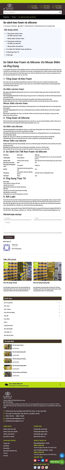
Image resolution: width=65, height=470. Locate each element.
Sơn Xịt (6, 316)
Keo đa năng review (10, 283)
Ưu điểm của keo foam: (15, 35)
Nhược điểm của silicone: (15, 46)
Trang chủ (6, 443)
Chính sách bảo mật (9, 429)
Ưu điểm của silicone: (14, 43)
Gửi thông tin (9, 237)
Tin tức (5, 453)
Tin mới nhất (9, 341)
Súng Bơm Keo (8, 325)
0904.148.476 (10, 416)
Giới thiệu (6, 446)
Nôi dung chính (11, 30)
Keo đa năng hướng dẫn (41, 283)
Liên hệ (5, 455)
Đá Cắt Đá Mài (8, 329)
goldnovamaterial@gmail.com (15, 418)
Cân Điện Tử (7, 332)
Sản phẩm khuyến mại (10, 451)
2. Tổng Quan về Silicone (13, 41)
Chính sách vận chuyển (10, 431)
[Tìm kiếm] (60, 12)
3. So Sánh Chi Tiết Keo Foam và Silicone (18, 49)
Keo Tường (7, 309)
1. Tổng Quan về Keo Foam (14, 33)
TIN (9, 260)
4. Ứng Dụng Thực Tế (12, 52)
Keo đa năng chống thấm (19, 365)
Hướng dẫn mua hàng (40, 429)
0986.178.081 (20, 416)
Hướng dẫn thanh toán (40, 431)
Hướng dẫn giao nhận (40, 434)
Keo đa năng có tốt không (20, 372)
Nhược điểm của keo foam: (16, 38)
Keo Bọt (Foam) (8, 335)
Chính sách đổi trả (9, 434)
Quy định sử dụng (8, 436)
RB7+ (5, 322)
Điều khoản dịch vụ (39, 436)
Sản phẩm (6, 448)
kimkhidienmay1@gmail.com (15, 421)
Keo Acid (6, 306)
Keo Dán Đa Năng (9, 312)
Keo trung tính (8, 302)
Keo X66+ (7, 319)
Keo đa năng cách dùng (19, 358)
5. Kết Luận (9, 55)
